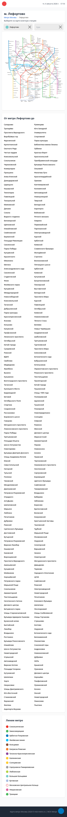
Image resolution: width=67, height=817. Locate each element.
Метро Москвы (10, 17)
